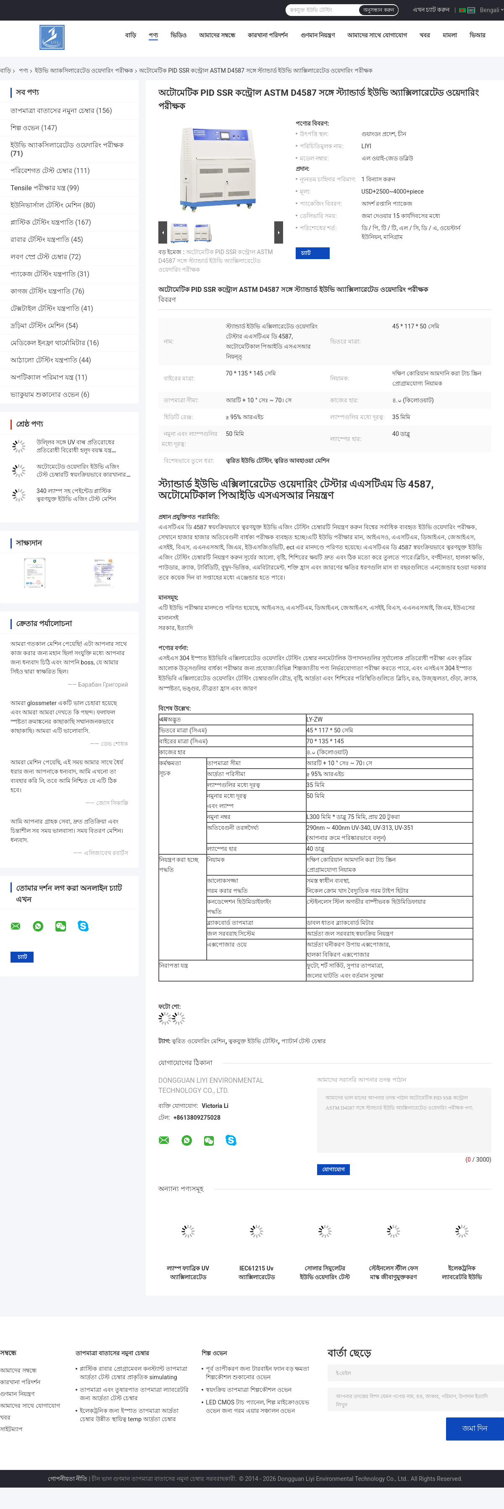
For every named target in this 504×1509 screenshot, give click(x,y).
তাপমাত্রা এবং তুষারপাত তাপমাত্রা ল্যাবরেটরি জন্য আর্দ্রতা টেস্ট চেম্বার (134, 1393)
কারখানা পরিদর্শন (268, 35)
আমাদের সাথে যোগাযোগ (377, 35)
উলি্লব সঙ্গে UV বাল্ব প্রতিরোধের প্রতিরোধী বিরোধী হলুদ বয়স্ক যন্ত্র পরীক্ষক (76, 450)
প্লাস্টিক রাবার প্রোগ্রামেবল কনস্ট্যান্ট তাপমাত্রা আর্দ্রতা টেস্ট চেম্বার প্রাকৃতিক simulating (133, 1372)
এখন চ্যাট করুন (431, 9)
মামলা (450, 35)
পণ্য (153, 35)
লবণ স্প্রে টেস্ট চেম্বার (38, 257)
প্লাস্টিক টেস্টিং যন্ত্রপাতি (42, 222)
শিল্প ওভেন (24, 128)
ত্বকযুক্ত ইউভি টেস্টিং (253, 1041)
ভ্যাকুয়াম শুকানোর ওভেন (44, 395)
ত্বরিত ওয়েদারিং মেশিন (198, 1041)
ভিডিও (178, 35)
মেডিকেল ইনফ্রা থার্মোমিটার (47, 343)
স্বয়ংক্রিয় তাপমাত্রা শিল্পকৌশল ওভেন (248, 1389)
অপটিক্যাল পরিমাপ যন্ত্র (42, 377)
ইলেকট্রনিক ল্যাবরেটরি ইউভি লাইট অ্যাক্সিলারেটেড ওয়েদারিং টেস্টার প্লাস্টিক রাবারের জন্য (462, 1273)
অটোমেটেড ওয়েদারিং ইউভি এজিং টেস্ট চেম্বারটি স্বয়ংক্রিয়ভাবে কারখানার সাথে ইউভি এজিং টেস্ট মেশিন (81, 474)
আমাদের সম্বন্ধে (217, 35)
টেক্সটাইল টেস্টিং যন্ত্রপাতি (44, 308)
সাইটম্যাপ (11, 1429)
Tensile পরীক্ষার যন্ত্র (38, 188)
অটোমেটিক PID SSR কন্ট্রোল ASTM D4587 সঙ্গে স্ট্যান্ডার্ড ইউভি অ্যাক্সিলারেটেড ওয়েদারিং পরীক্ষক (215, 261)
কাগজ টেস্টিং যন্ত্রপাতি (40, 291)
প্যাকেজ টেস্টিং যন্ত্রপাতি (43, 274)
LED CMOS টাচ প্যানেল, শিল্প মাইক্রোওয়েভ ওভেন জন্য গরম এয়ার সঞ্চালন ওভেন (257, 1406)
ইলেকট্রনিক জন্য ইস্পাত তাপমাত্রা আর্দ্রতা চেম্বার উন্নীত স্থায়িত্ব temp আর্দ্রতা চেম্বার (129, 1414)
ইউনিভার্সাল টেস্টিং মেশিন (45, 205)
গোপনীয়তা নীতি (67, 1478)
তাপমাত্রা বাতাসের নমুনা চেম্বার (52, 111)
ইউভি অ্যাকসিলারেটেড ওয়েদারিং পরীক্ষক (84, 70)
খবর (425, 35)
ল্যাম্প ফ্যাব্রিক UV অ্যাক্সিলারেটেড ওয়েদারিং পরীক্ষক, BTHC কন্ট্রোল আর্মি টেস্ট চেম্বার (188, 1273)
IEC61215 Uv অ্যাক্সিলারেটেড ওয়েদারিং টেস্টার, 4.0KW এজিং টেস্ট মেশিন (256, 1273)
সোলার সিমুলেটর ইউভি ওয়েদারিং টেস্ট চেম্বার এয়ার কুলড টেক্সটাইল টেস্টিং (325, 1273)
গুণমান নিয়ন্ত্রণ (318, 35)
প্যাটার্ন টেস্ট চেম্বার (303, 1041)
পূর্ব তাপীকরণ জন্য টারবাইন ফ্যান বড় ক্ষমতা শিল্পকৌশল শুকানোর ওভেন (258, 1372)
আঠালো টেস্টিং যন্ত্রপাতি (43, 360)
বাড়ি (130, 35)
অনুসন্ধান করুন (378, 10)
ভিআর (478, 35)
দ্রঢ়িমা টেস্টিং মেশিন (37, 326)
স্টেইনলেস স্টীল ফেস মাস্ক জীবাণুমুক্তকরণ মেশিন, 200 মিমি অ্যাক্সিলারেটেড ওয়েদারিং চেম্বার (393, 1273)
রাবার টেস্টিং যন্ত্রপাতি (39, 240)
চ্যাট (305, 253)
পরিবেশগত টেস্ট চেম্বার (41, 171)
